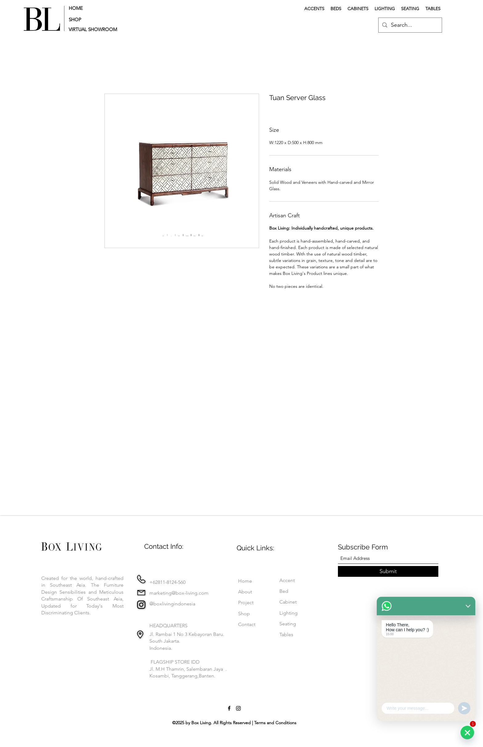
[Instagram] (238, 708)
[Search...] (410, 25)
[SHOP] (88, 19)
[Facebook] (229, 708)
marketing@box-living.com (179, 593)
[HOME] (88, 8)
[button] (95, 29)
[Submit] (388, 571)
